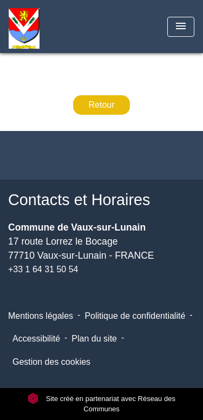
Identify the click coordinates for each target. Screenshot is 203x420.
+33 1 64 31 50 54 (43, 269)
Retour (101, 104)
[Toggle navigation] (180, 27)
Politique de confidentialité (134, 315)
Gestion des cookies (51, 361)
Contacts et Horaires (79, 199)
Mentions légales (40, 315)
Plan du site (94, 338)
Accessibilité (36, 338)
